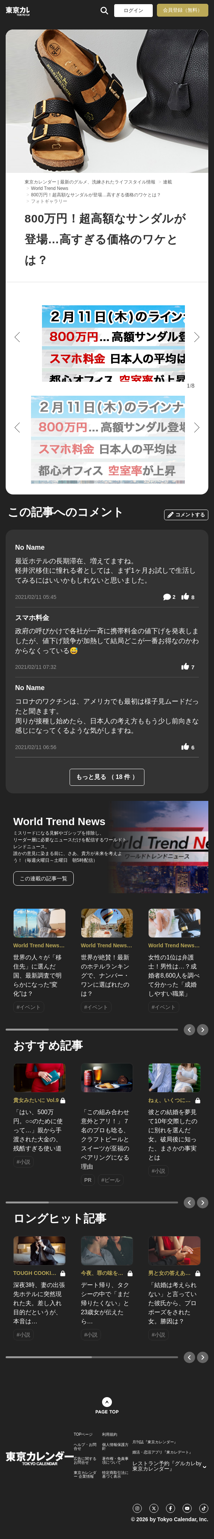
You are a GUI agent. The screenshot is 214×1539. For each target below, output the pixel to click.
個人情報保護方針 (115, 1446)
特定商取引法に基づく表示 (115, 1474)
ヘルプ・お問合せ (85, 1446)
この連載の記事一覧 (43, 878)
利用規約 (109, 1434)
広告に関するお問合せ (85, 1460)
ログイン (133, 10)
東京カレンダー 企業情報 (85, 1474)
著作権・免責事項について (115, 1460)
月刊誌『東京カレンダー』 (155, 1442)
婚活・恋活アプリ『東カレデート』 (162, 1452)
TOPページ (83, 1434)
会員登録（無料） (182, 10)
